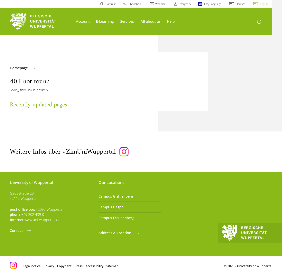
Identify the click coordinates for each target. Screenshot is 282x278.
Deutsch (240, 4)
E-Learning (105, 21)
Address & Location (115, 232)
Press (78, 266)
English (264, 4)
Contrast (111, 4)
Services (127, 21)
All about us (151, 21)
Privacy (48, 266)
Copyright (64, 266)
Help (171, 21)
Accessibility (94, 266)
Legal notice (32, 266)
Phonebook (135, 4)
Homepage (19, 68)
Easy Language (212, 4)
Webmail (160, 4)
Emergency (184, 4)
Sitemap (112, 266)
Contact (17, 230)
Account (83, 21)
